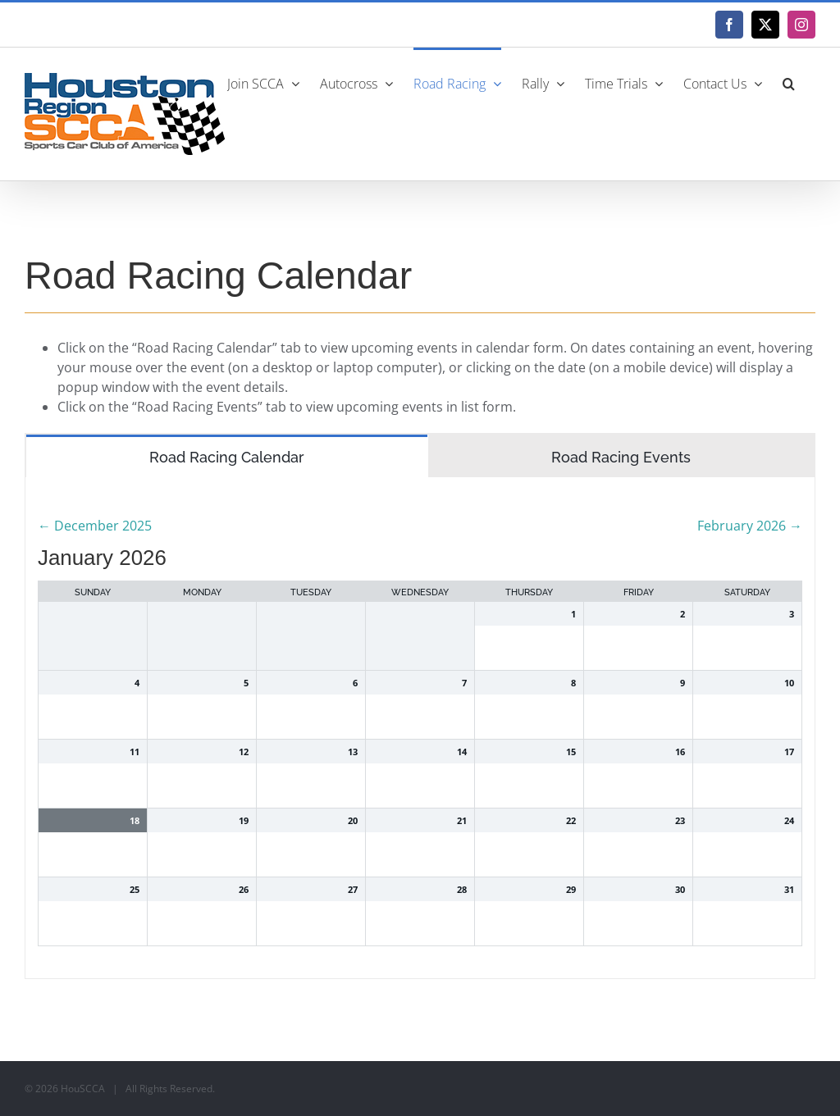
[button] (789, 82)
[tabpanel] (420, 728)
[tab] (226, 456)
